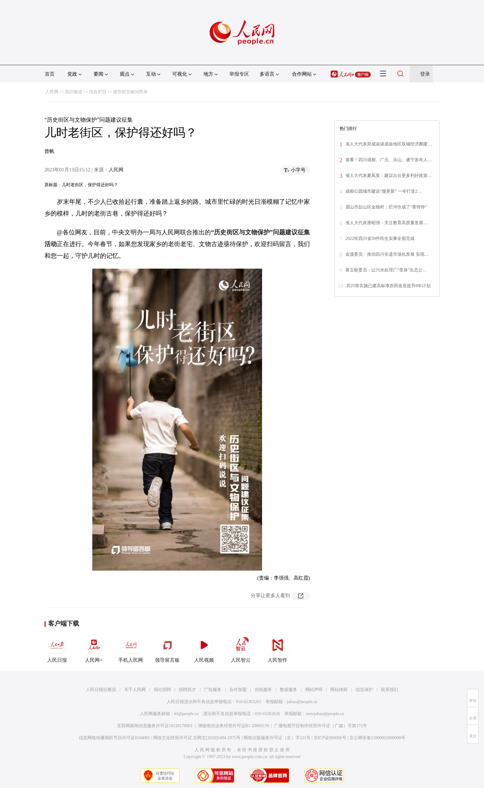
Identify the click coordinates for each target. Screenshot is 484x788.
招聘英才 (187, 689)
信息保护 (364, 689)
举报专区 (239, 74)
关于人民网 (135, 689)
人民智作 (277, 648)
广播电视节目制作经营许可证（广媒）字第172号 (320, 725)
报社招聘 (162, 689)
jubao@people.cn (302, 701)
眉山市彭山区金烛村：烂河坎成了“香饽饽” (386, 207)
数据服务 (288, 689)
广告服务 (212, 689)
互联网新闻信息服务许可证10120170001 (155, 725)
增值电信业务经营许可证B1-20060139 (233, 725)
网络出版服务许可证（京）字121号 (277, 738)
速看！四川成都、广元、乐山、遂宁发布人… (388, 159)
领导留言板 (167, 648)
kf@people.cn (186, 713)
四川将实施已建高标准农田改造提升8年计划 (388, 285)
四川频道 (73, 92)
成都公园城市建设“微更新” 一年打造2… (383, 191)
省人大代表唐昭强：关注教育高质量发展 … (387, 222)
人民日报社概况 (101, 689)
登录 (425, 74)
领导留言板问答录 (130, 92)
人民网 (51, 92)
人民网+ (94, 648)
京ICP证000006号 (330, 738)
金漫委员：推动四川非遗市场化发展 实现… (387, 254)
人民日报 (57, 648)
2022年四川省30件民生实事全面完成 (380, 238)
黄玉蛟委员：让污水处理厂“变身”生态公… (386, 270)
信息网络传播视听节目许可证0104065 (114, 738)
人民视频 (204, 648)
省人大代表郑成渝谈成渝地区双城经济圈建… (388, 144)
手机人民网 (130, 648)
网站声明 (314, 689)
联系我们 (389, 689)
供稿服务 (263, 689)
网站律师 (339, 689)
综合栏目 (97, 92)
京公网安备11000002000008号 (377, 738)
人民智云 (241, 648)
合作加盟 (238, 689)
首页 (50, 74)
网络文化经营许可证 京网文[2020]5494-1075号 (197, 738)
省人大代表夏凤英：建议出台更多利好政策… (388, 175)
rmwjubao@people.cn (325, 713)
